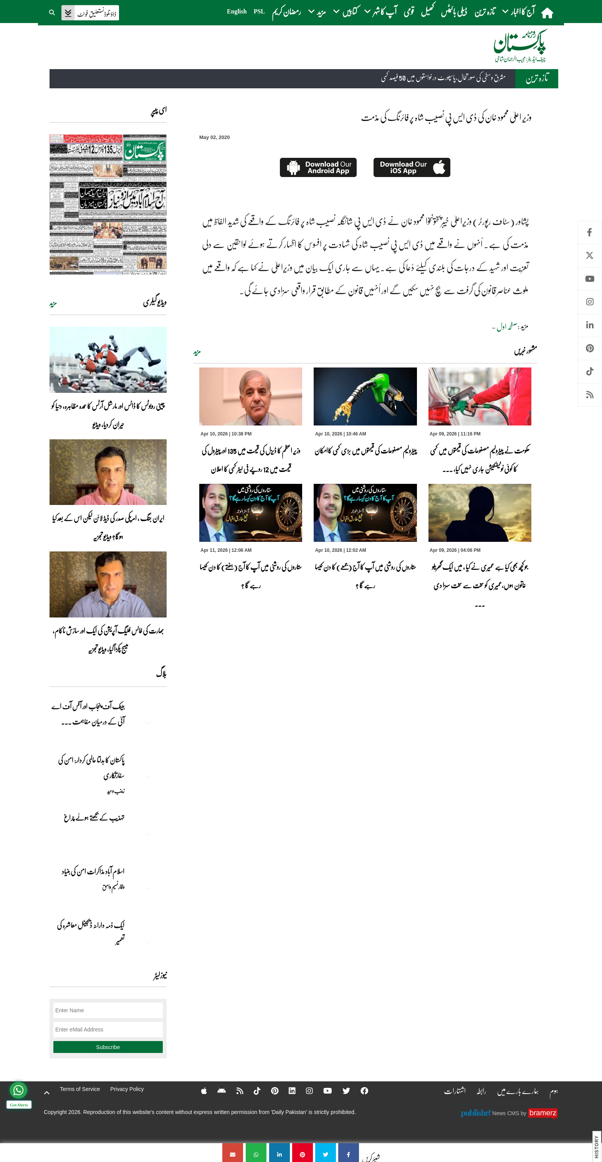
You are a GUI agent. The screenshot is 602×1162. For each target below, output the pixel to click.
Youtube (590, 279)
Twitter (590, 255)
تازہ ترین (484, 11)
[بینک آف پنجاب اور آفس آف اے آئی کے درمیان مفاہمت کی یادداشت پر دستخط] (147, 720)
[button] (53, 11)
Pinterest (590, 348)
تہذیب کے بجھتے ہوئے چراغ (93, 817)
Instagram (590, 302)
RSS (590, 395)
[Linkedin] (287, 1090)
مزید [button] (317, 11)
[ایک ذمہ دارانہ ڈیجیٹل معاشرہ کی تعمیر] (147, 938)
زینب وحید (115, 791)
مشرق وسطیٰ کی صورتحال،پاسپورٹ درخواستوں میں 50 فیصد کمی (443, 77)
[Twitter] (341, 1090)
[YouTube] (322, 1090)
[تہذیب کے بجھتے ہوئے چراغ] (147, 831)
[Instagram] (304, 1090)
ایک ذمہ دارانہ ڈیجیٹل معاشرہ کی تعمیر (90, 932)
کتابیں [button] (345, 11)
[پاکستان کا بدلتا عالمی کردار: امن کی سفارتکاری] (147, 773)
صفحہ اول (507, 326)
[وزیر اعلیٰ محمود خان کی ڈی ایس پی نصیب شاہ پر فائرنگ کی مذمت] (348, 1152)
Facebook (590, 232)
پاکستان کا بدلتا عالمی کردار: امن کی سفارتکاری (91, 767)
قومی (409, 11)
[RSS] (235, 1090)
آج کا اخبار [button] (518, 11)
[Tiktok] (252, 1090)
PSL (259, 11)
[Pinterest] (269, 1090)
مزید (197, 351)
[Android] (216, 1090)
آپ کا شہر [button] (380, 11)
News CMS (506, 1113)
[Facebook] (359, 1090)
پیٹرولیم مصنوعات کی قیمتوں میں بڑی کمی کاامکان (365, 450)
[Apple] (199, 1090)
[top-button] (47, 1092)
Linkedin (590, 325)
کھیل (427, 11)
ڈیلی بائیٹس (454, 11)
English (237, 11)
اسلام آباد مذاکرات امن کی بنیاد (93, 871)
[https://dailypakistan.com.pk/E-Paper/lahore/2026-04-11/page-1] (108, 204)
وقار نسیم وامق (113, 887)
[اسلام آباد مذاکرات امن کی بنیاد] (147, 885)
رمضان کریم (286, 11)
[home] (548, 12)
